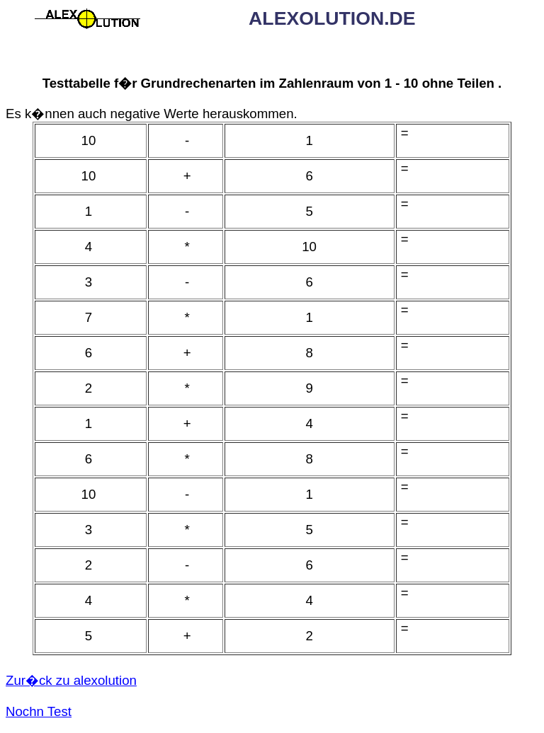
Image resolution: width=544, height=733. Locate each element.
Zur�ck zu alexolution (71, 680)
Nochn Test (39, 711)
